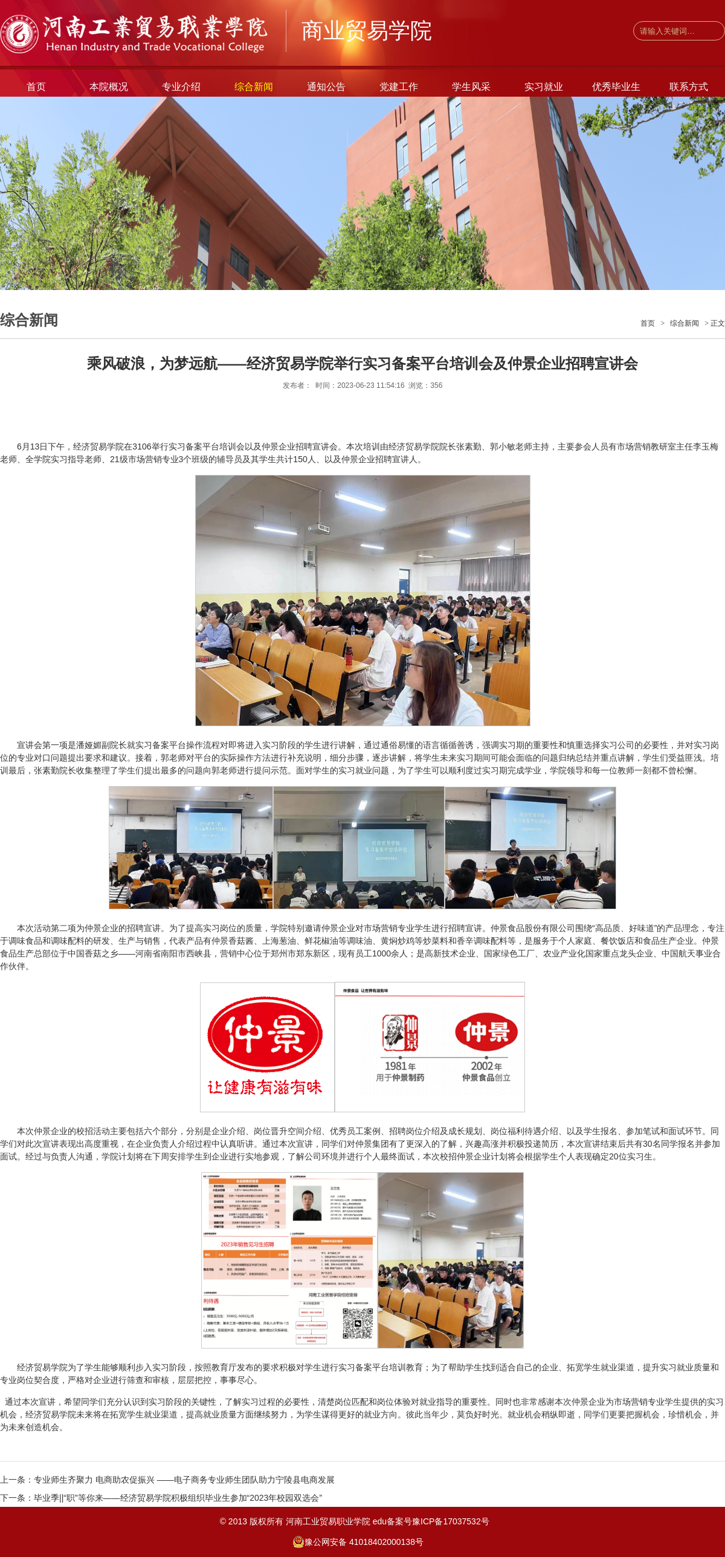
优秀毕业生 (616, 87)
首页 (36, 87)
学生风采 (471, 87)
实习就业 (543, 87)
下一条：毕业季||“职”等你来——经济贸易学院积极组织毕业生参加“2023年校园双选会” (161, 1498)
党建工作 (398, 87)
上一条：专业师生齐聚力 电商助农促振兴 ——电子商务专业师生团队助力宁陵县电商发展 (167, 1479)
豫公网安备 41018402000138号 (358, 1542)
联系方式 (688, 87)
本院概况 (108, 87)
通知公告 (326, 87)
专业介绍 (181, 87)
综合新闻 (253, 87)
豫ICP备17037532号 (454, 1521)
